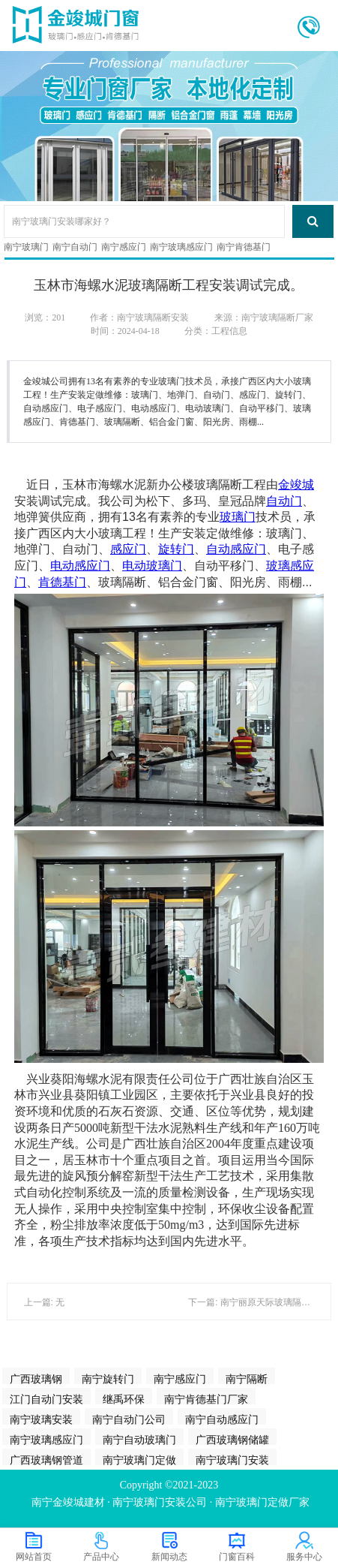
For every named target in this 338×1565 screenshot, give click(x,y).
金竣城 (296, 484)
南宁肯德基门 (244, 247)
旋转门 (176, 549)
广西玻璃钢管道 (46, 1460)
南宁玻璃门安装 (232, 1460)
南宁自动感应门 (222, 1419)
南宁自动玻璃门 (139, 1440)
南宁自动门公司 (129, 1419)
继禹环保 (124, 1399)
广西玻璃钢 (36, 1379)
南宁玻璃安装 (41, 1419)
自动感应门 (236, 549)
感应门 (128, 549)
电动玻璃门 (152, 565)
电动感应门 (80, 565)
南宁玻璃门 (26, 247)
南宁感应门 (123, 247)
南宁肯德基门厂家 (206, 1399)
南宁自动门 (74, 247)
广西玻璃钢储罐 (232, 1440)
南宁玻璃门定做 (139, 1460)
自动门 (284, 501)
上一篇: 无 (44, 1302)
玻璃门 (238, 516)
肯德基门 (62, 582)
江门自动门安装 (46, 1399)
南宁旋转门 (108, 1379)
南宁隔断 (247, 1379)
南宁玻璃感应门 (181, 247)
